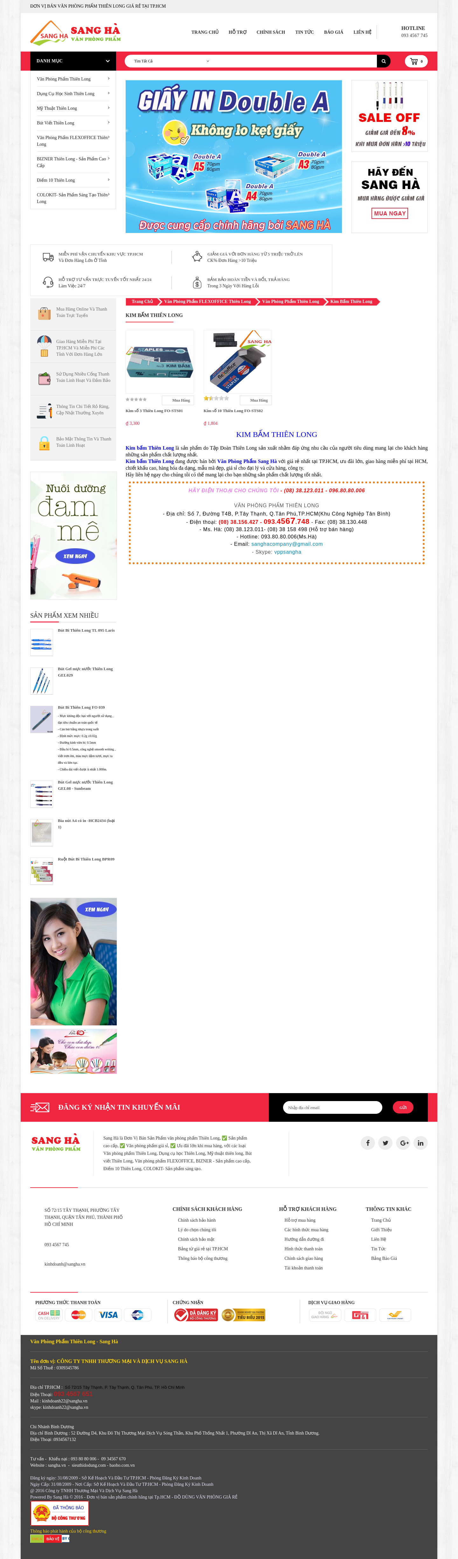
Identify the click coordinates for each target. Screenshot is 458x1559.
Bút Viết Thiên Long (55, 123)
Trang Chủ (205, 32)
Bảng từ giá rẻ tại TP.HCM (203, 1248)
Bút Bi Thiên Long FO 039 (81, 707)
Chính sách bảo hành (197, 1220)
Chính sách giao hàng (304, 1258)
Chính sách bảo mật (196, 1239)
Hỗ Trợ (237, 32)
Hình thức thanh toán (304, 1248)
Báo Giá (333, 32)
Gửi (403, 1108)
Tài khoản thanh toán (304, 1268)
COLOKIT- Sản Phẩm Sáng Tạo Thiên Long (72, 198)
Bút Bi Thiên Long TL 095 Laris (86, 630)
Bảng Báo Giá (384, 1258)
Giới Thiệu (381, 1229)
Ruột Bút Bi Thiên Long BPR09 (86, 859)
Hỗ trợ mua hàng (300, 1220)
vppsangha (288, 552)
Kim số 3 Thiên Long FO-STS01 (154, 410)
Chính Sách (271, 32)
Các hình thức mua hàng (307, 1229)
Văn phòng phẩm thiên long (64, 79)
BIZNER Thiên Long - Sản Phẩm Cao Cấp (71, 162)
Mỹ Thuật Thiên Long (57, 108)
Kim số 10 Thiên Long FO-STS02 (233, 410)
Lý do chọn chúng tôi (197, 1229)
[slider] (216, 398)
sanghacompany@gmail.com (287, 544)
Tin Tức (304, 32)
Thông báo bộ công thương (203, 1258)
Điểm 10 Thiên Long (56, 180)
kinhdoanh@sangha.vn (65, 1264)
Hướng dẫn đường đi (304, 1239)
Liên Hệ (362, 32)
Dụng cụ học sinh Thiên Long (65, 93)
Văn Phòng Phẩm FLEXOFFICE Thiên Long (72, 141)
